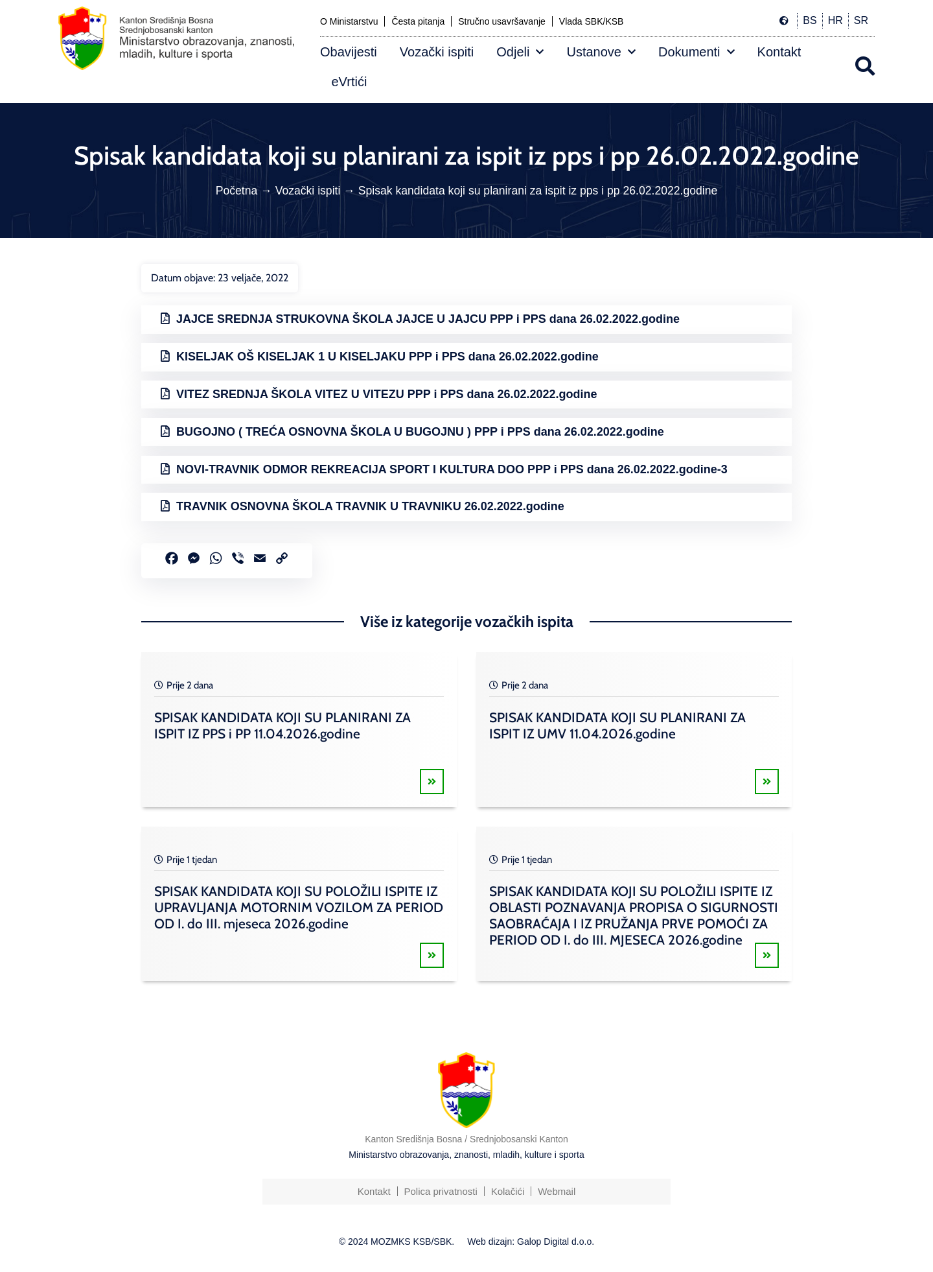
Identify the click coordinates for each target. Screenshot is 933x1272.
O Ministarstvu (349, 21)
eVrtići (349, 82)
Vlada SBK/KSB (591, 21)
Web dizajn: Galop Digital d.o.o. (530, 1241)
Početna (237, 190)
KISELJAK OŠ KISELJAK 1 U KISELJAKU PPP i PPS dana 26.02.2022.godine (387, 356)
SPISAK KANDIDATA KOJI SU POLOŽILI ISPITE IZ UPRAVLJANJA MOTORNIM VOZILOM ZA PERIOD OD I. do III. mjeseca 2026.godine (298, 907)
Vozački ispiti (437, 52)
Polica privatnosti (440, 1191)
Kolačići (508, 1191)
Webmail (556, 1191)
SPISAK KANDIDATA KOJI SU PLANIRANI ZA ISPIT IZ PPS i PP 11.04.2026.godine (282, 725)
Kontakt (779, 52)
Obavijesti (348, 52)
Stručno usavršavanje (502, 21)
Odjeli (520, 52)
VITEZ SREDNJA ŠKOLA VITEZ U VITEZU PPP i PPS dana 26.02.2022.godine (386, 394)
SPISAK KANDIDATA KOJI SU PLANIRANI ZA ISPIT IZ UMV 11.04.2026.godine (617, 725)
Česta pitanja (417, 21)
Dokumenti (696, 52)
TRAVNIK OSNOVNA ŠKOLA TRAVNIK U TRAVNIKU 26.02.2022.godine (370, 506)
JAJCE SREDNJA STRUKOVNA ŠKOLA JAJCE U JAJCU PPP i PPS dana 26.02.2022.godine (428, 318)
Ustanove (601, 52)
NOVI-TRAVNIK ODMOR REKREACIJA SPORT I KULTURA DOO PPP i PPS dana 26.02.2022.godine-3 (452, 469)
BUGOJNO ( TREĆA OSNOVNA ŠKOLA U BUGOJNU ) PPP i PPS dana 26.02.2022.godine (420, 431)
